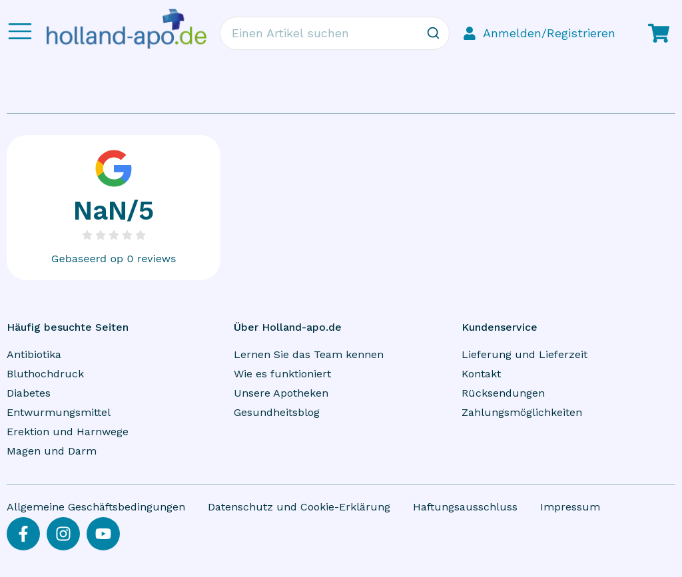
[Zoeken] (433, 33)
